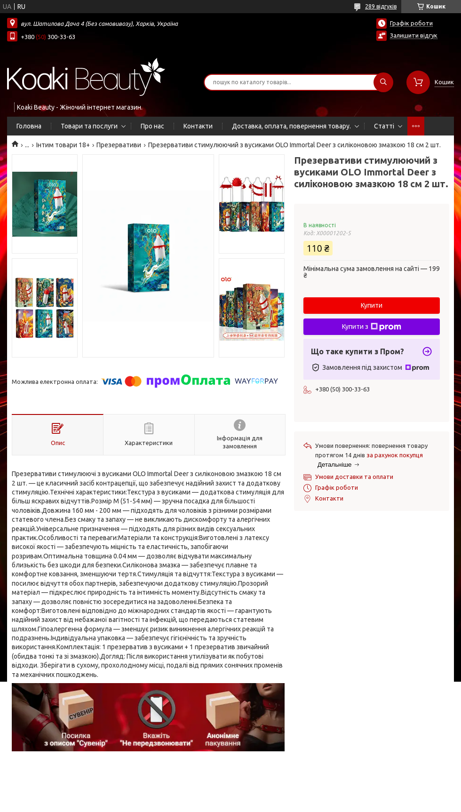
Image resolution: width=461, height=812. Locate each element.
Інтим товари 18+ (63, 145)
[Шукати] (383, 82)
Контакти (198, 126)
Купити (371, 305)
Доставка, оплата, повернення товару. (291, 126)
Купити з (371, 327)
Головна (28, 126)
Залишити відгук (413, 35)
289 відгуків (381, 6)
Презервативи (118, 145)
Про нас (152, 126)
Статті (384, 126)
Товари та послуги (89, 126)
